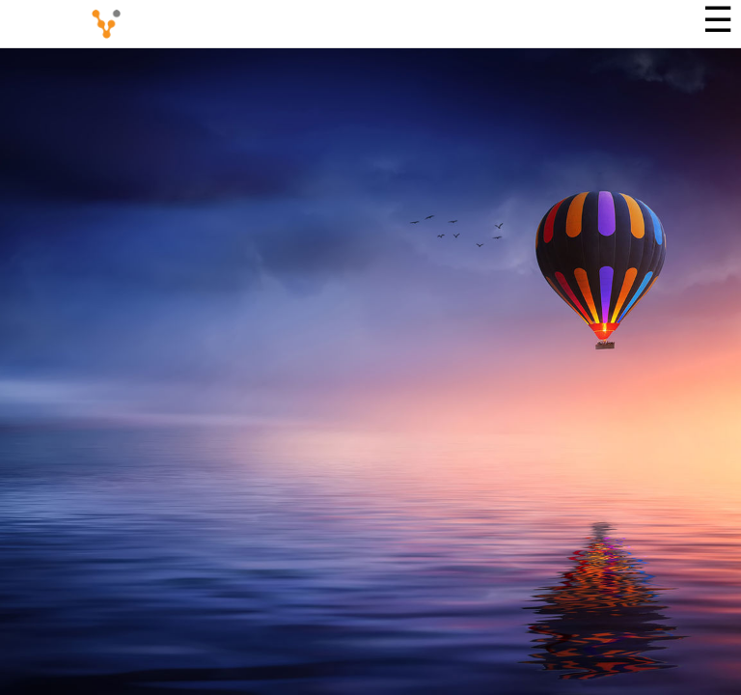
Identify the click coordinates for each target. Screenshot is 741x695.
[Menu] (717, 24)
